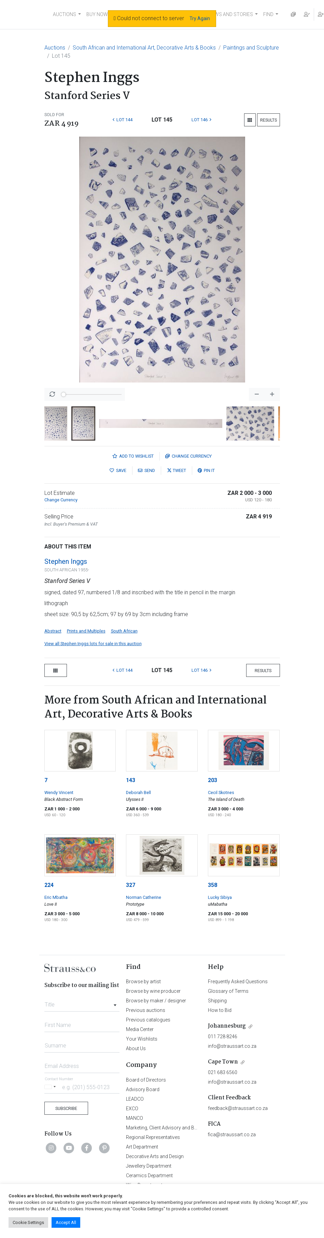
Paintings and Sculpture (251, 47)
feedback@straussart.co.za (238, 1108)
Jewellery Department (148, 1166)
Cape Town (223, 1062)
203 (212, 780)
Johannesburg (227, 1026)
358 (212, 885)
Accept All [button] (66, 1222)
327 (130, 885)
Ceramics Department (149, 1175)
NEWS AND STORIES (230, 14)
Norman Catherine (143, 897)
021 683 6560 (222, 1072)
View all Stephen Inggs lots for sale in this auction (93, 643)
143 (130, 780)
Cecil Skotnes (221, 792)
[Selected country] (51, 1087)
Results (268, 120)
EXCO (132, 1108)
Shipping (217, 1000)
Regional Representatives (153, 1137)
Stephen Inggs (65, 561)
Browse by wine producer (153, 991)
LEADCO (135, 1099)
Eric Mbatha (56, 897)
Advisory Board (142, 1089)
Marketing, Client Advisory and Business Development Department (196, 1127)
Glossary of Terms (228, 991)
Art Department (142, 1147)
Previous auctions (145, 1010)
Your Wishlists (141, 1039)
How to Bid (219, 1010)
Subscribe (66, 1108)
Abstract (52, 631)
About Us (136, 1048)
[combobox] (82, 1003)
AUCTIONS (64, 14)
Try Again (199, 18)
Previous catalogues (148, 1020)
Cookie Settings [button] (28, 1222)
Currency (188, 456)
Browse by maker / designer (156, 1000)
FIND (268, 14)
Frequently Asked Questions (238, 981)
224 (49, 885)
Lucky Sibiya (220, 897)
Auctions (54, 47)
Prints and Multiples (86, 631)
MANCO (134, 1118)
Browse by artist (143, 981)
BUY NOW (97, 14)
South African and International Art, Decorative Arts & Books (144, 47)
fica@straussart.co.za (232, 1134)
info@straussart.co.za (232, 1046)
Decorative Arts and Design (155, 1156)
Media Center (140, 1029)
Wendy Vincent (58, 792)
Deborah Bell (138, 792)
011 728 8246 (222, 1036)
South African (124, 631)
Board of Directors (146, 1080)
